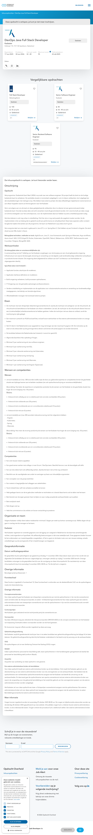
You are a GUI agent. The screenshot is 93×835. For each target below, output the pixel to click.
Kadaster (8, 43)
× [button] (27, 778)
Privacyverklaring (81, 773)
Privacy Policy (45, 752)
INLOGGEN (79, 5)
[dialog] (15, 804)
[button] (16, 830)
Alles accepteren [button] (15, 822)
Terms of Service (58, 752)
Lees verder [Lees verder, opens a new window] (17, 799)
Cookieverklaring (81, 777)
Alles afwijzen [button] (15, 826)
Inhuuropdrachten (8, 13)
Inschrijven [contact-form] (63, 746)
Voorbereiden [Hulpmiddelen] (43, 785)
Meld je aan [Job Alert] (42, 768)
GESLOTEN (68, 830)
